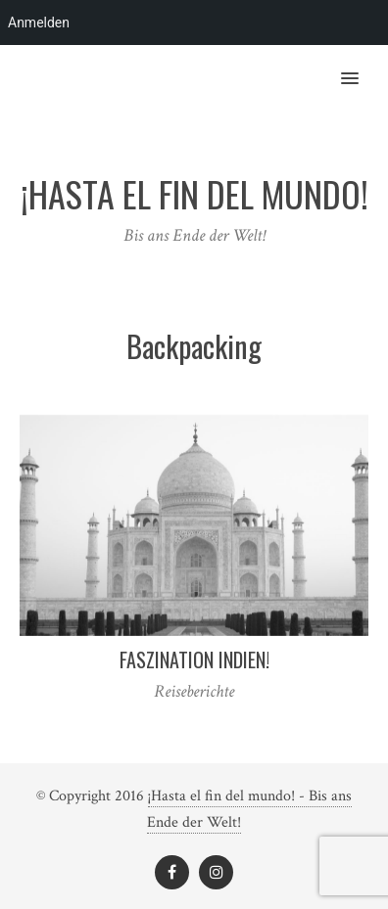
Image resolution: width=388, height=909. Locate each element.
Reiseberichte (194, 691)
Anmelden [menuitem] (39, 22)
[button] (361, 65)
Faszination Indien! (194, 659)
